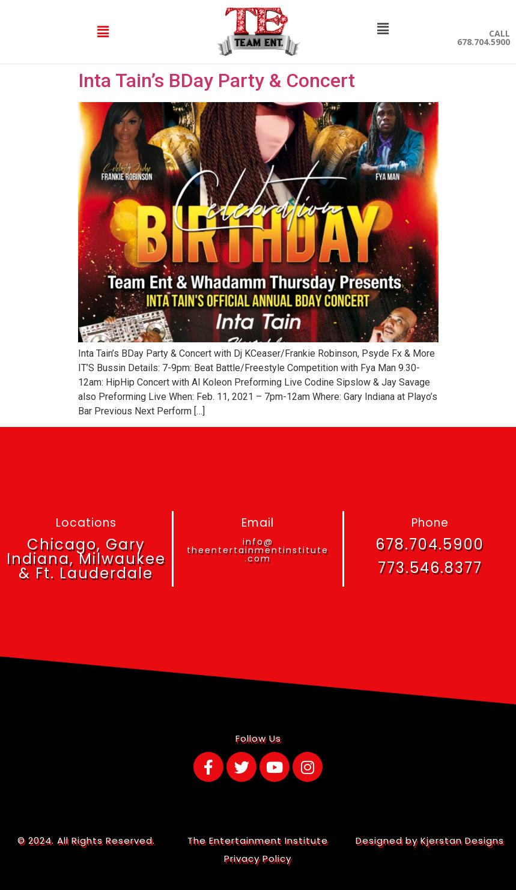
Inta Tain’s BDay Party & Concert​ (216, 80)
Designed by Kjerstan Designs (430, 840)
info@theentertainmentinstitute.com (258, 550)
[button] (103, 31)
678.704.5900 (429, 544)
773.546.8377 (430, 568)
